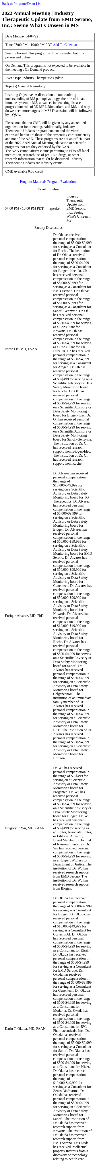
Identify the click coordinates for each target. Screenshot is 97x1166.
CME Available (16, 171)
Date (8, 36)
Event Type (13, 78)
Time (9, 45)
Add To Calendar (65, 45)
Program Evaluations (62, 181)
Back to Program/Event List (21, 4)
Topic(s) (11, 86)
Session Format (16, 53)
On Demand (14, 65)
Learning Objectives (19, 95)
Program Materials (33, 181)
